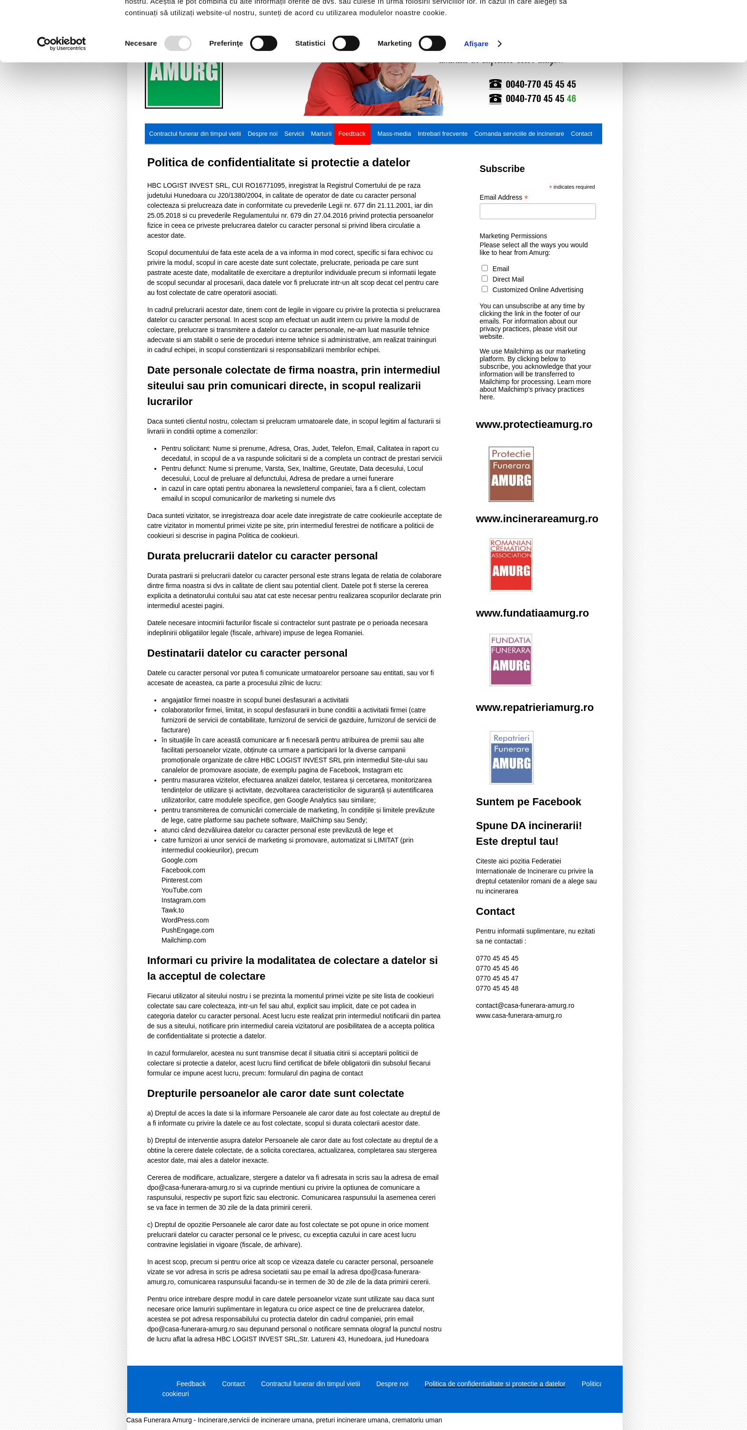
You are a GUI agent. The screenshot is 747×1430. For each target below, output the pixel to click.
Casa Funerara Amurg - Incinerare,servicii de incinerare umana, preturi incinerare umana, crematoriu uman (284, 1420)
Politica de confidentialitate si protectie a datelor (494, 1384)
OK (667, 24)
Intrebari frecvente (443, 133)
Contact (581, 133)
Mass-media (394, 133)
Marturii (321, 133)
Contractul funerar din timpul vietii (195, 133)
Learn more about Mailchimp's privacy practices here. (535, 389)
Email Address (504, 197)
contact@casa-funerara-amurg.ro (525, 1005)
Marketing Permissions (513, 236)
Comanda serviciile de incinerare (519, 133)
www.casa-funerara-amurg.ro (519, 1015)
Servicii (294, 133)
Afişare (476, 100)
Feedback (351, 133)
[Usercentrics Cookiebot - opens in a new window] (61, 100)
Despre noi (263, 133)
